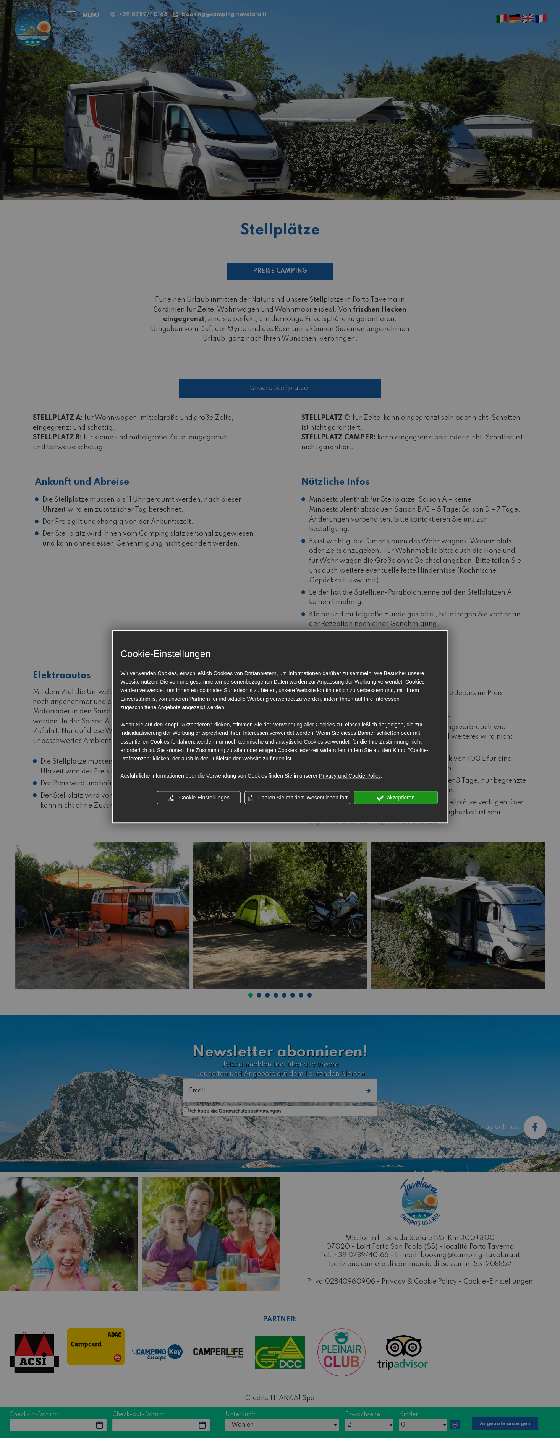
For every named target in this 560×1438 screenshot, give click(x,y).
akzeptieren (395, 798)
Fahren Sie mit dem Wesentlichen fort (297, 798)
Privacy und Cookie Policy (350, 776)
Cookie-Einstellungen (199, 798)
